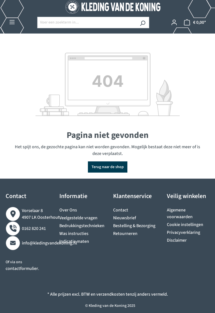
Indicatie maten (74, 241)
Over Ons (68, 210)
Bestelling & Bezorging (134, 226)
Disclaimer (177, 240)
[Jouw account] (174, 22)
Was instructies (73, 233)
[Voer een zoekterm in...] (86, 22)
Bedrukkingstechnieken (81, 226)
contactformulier (22, 268)
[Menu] (12, 22)
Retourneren (125, 233)
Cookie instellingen (185, 225)
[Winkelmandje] (195, 22)
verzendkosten (110, 294)
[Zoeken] (142, 22)
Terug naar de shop (108, 167)
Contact (120, 210)
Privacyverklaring (183, 232)
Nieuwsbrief (124, 218)
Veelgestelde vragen (78, 218)
